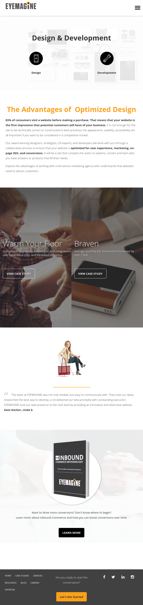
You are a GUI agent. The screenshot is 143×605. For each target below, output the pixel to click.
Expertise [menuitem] (10, 589)
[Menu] (137, 7)
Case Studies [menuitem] (22, 575)
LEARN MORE (71, 532)
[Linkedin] (123, 577)
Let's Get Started (71, 597)
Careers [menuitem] (35, 582)
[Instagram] (132, 577)
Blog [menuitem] (23, 582)
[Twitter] (113, 577)
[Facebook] (104, 577)
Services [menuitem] (37, 575)
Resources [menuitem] (11, 582)
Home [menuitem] (8, 575)
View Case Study (19, 273)
